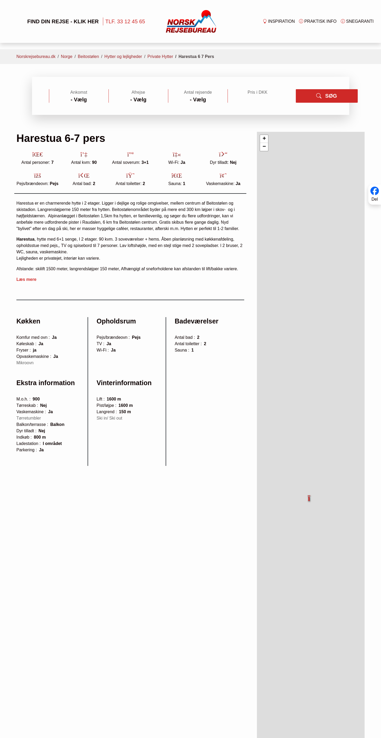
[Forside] (191, 21)
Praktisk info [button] (318, 21)
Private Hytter (160, 56)
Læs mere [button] (26, 279)
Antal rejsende (198, 92)
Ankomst (78, 92)
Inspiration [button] (279, 21)
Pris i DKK (257, 92)
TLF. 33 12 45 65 (125, 21)
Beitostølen (88, 56)
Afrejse (138, 92)
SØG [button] (326, 96)
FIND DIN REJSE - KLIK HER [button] (55, 21)
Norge (66, 56)
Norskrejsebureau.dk (36, 56)
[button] (309, 495)
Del (374, 199)
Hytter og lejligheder (123, 56)
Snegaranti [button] (357, 21)
